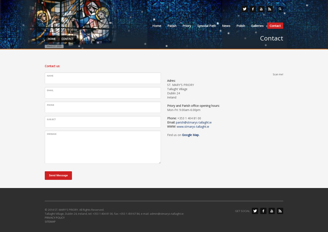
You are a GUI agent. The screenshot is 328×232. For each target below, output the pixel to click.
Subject (51, 119)
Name (50, 75)
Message (51, 134)
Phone (50, 105)
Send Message (58, 175)
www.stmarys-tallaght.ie (193, 127)
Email (50, 90)
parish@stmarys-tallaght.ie (194, 122)
